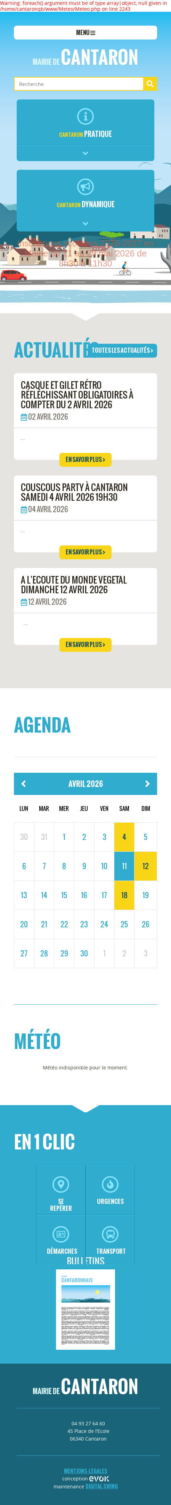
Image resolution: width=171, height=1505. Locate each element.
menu (85, 32)
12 (145, 866)
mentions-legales (85, 1471)
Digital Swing (102, 1486)
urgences (110, 1191)
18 (124, 895)
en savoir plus (85, 459)
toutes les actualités (122, 350)
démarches (62, 1240)
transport (111, 1240)
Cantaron (85, 57)
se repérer (61, 1194)
